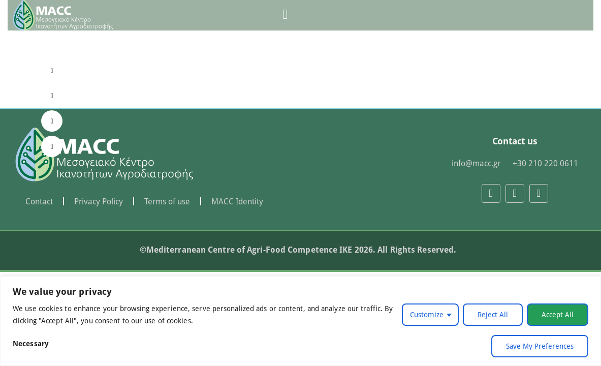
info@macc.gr (476, 163)
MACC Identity (237, 201)
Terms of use (167, 201)
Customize (427, 314)
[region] (300, 321)
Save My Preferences (540, 346)
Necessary (31, 343)
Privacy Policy (98, 201)
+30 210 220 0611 (545, 163)
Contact (39, 201)
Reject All (493, 314)
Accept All (558, 314)
